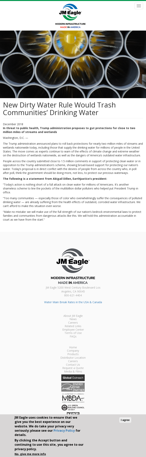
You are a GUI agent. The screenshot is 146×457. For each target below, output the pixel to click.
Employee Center (73, 329)
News (73, 319)
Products (73, 354)
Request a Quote (73, 368)
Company (73, 350)
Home (73, 347)
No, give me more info (30, 454)
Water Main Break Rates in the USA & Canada (73, 302)
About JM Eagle (73, 316)
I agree (125, 420)
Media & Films (73, 371)
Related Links (73, 326)
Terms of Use (73, 333)
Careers (73, 322)
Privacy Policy (64, 430)
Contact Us (73, 364)
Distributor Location (73, 357)
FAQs (73, 336)
